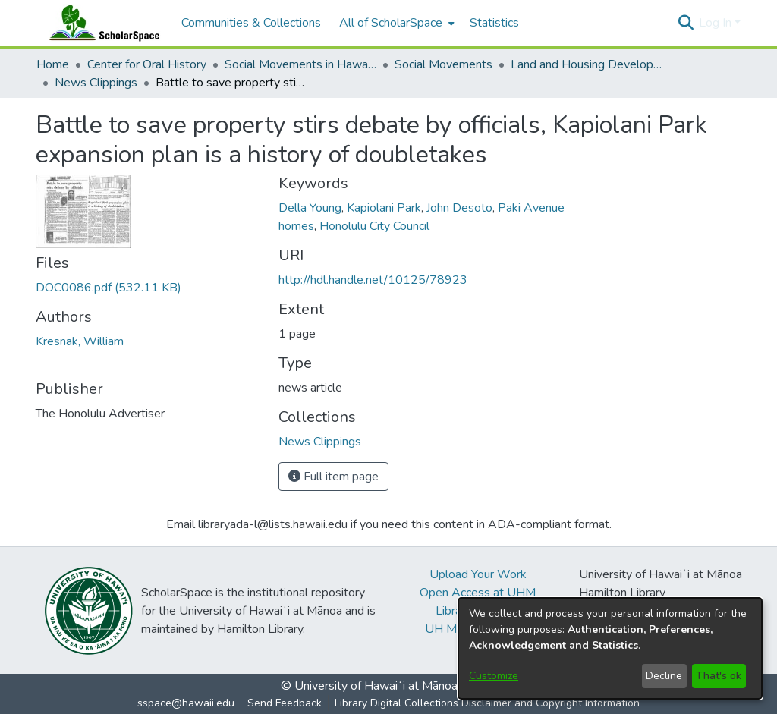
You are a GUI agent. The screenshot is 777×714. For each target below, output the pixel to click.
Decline (664, 675)
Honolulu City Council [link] (374, 226)
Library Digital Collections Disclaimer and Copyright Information (487, 703)
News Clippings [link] (96, 82)
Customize (493, 675)
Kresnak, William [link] (80, 341)
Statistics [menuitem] (494, 22)
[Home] (101, 23)
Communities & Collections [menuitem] (251, 22)
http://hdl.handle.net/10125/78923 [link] (372, 280)
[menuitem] (395, 23)
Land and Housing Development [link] (586, 64)
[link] (108, 287)
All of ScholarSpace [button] (390, 22)
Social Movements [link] (443, 64)
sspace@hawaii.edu (185, 703)
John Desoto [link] (459, 208)
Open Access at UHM (478, 592)
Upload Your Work (478, 574)
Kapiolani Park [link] (384, 208)
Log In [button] (717, 22)
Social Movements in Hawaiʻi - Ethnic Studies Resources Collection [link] (300, 64)
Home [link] (52, 64)
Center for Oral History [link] (146, 64)
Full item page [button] (333, 476)
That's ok (718, 675)
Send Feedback (284, 703)
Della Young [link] (309, 208)
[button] (685, 23)
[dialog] (610, 648)
